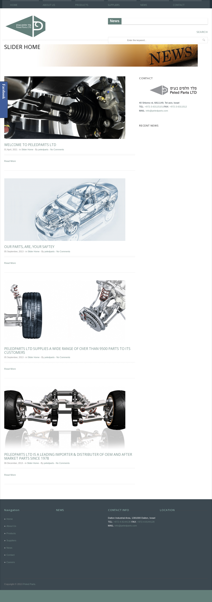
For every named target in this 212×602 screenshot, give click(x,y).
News (143, 5)
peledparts (43, 149)
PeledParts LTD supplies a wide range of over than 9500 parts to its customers (67, 350)
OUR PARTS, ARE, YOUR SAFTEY (29, 246)
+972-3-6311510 (153, 106)
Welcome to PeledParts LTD (30, 144)
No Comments (57, 149)
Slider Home (27, 149)
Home (13, 5)
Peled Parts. (29, 584)
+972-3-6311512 (178, 106)
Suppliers (113, 5)
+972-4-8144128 (145, 522)
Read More (10, 161)
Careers (11, 562)
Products (81, 5)
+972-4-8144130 (122, 522)
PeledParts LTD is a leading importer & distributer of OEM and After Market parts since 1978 (68, 456)
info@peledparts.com (157, 110)
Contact (179, 5)
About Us (49, 5)
